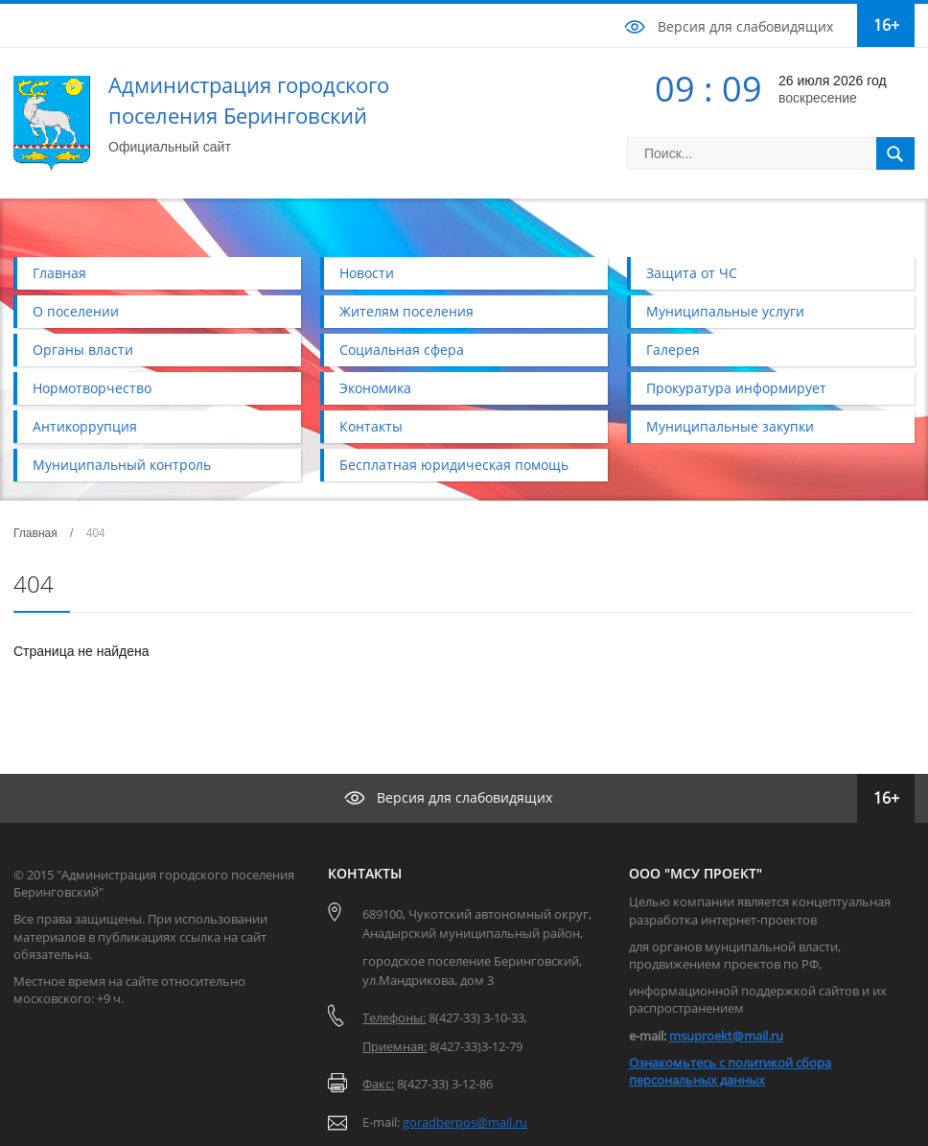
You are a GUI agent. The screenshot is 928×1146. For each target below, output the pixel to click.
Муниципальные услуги (725, 311)
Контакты (371, 426)
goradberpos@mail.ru (465, 1122)
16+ (886, 24)
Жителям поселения (406, 311)
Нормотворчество (92, 388)
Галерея (673, 349)
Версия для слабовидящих (745, 26)
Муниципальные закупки (730, 426)
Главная (59, 273)
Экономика (375, 388)
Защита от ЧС (691, 273)
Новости (366, 273)
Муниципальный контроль (122, 465)
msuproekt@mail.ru (726, 1035)
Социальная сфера (401, 349)
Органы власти (83, 349)
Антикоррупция (85, 426)
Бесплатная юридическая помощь (453, 465)
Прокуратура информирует (736, 388)
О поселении (76, 311)
